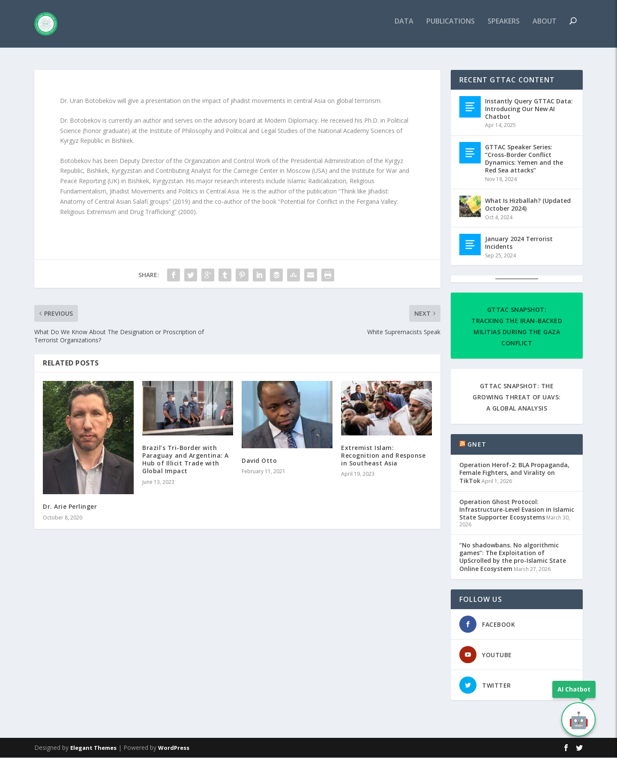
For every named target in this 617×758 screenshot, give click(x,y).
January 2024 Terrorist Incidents (519, 243)
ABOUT (545, 27)
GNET (476, 445)
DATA (404, 27)
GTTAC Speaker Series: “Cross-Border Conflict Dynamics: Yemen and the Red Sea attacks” (524, 159)
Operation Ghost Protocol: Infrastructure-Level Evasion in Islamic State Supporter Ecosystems (516, 510)
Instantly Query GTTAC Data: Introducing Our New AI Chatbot (529, 109)
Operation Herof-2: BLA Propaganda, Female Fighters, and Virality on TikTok (514, 473)
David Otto (259, 461)
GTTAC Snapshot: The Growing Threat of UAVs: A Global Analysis (517, 397)
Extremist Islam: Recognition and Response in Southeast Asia (383, 456)
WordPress (173, 748)
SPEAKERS (504, 27)
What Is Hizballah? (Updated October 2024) (528, 205)
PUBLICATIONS (450, 27)
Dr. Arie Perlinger (70, 507)
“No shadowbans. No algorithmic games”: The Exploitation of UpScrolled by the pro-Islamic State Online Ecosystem (512, 557)
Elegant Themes (93, 748)
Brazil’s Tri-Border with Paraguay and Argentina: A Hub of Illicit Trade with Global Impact (185, 460)
